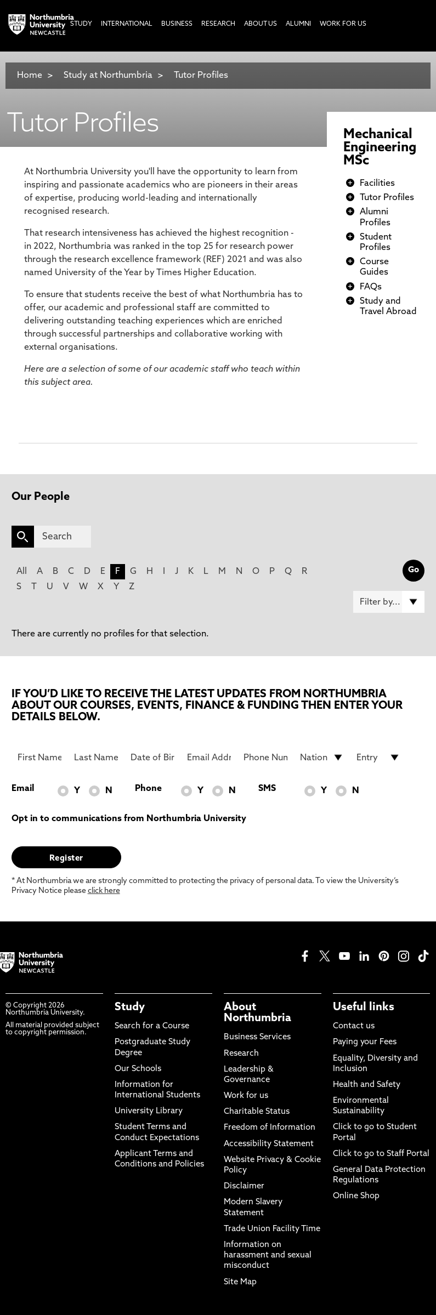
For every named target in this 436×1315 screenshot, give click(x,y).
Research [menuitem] (218, 24)
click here (104, 891)
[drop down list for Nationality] (322, 757)
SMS (267, 788)
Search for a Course (152, 1026)
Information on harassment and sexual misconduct (268, 1255)
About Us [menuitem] (260, 24)
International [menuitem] (126, 24)
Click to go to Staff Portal (381, 1154)
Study (130, 1007)
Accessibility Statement (269, 1144)
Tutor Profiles (201, 75)
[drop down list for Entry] (378, 757)
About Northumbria (257, 1013)
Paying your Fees (365, 1042)
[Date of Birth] (152, 757)
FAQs (371, 287)
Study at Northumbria (108, 75)
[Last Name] (96, 757)
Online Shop (356, 1196)
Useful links (363, 1007)
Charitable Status (257, 1112)
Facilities (377, 183)
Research (241, 1054)
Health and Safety (366, 1085)
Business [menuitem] (176, 24)
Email (23, 788)
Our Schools (138, 1069)
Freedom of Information (269, 1128)
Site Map (240, 1282)
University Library (149, 1111)
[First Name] (39, 757)
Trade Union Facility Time (272, 1229)
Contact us (354, 1026)
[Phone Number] (265, 757)
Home (29, 75)
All (21, 571)
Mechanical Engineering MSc (379, 148)
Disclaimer (244, 1186)
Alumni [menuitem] (298, 24)
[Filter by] (388, 602)
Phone (148, 788)
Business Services (257, 1037)
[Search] (62, 537)
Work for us (246, 1096)
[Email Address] (209, 757)
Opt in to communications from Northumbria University (129, 819)
